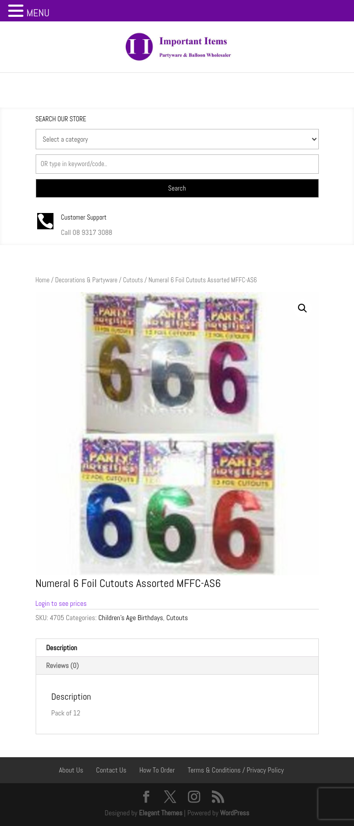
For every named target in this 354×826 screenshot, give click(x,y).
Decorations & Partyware (86, 280)
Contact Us (111, 770)
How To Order (157, 770)
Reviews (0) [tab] (62, 665)
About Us (71, 770)
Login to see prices (61, 603)
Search (177, 188)
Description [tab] (61, 647)
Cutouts (133, 280)
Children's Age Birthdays (130, 617)
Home (43, 280)
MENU (37, 12)
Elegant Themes (160, 812)
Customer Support (84, 217)
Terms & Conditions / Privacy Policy (235, 770)
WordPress (235, 812)
